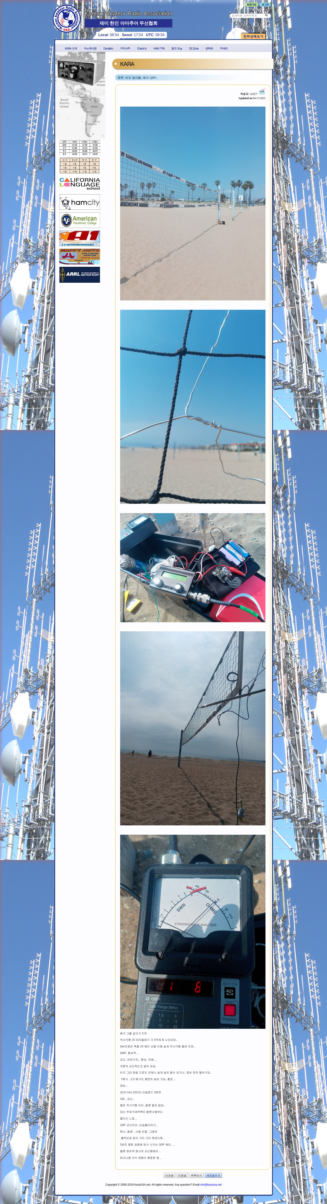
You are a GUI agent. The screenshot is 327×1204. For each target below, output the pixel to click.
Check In (141, 48)
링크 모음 (176, 48)
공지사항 (125, 48)
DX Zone (193, 48)
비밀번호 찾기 (261, 9)
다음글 (182, 1175)
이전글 (169, 1175)
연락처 (209, 48)
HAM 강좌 (158, 48)
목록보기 (196, 1175)
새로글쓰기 (213, 1175)
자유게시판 (90, 48)
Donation (108, 48)
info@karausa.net (211, 1184)
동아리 (224, 48)
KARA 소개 (71, 48)
